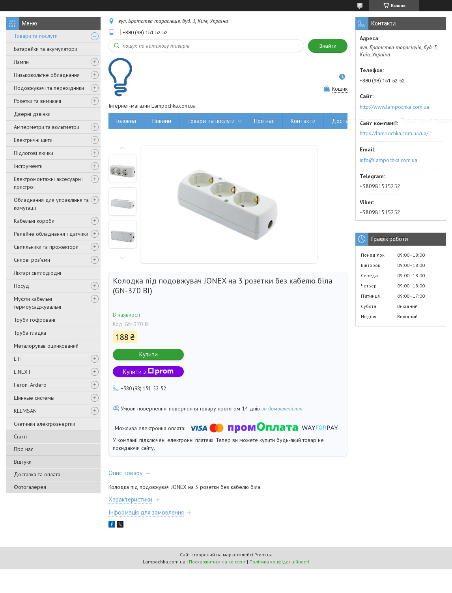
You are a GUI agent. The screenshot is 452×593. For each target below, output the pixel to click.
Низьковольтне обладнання (47, 74)
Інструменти (28, 166)
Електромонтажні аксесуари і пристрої (49, 182)
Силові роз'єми (32, 259)
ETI (18, 358)
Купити (148, 354)
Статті (20, 436)
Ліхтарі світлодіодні (37, 272)
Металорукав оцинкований (46, 345)
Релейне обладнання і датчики (51, 233)
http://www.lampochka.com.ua (394, 106)
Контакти (303, 121)
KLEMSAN (25, 410)
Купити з (148, 371)
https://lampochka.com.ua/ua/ (394, 133)
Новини (161, 121)
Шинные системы (34, 397)
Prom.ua (263, 555)
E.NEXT (22, 371)
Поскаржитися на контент (217, 562)
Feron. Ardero (30, 384)
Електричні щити (33, 140)
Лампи (21, 61)
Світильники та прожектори (46, 246)
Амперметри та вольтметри (46, 127)
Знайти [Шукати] (327, 46)
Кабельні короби (34, 220)
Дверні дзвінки (32, 113)
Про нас (23, 449)
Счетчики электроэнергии (44, 423)
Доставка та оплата (37, 474)
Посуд (21, 285)
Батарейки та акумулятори (45, 48)
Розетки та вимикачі (37, 100)
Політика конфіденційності (279, 562)
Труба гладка (30, 332)
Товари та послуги (36, 35)
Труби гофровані (34, 319)
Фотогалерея (30, 486)
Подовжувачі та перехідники (49, 87)
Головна (126, 121)
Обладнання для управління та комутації (51, 203)
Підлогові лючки (33, 153)
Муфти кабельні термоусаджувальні (37, 302)
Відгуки (23, 461)
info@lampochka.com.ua (388, 160)
